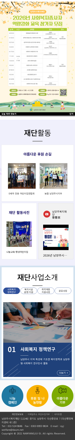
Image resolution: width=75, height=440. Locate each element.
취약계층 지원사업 (46, 291)
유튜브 (60, 214)
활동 (37, 132)
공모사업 (63, 290)
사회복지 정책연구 (11, 291)
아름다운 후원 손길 (37, 153)
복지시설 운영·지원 (28, 291)
